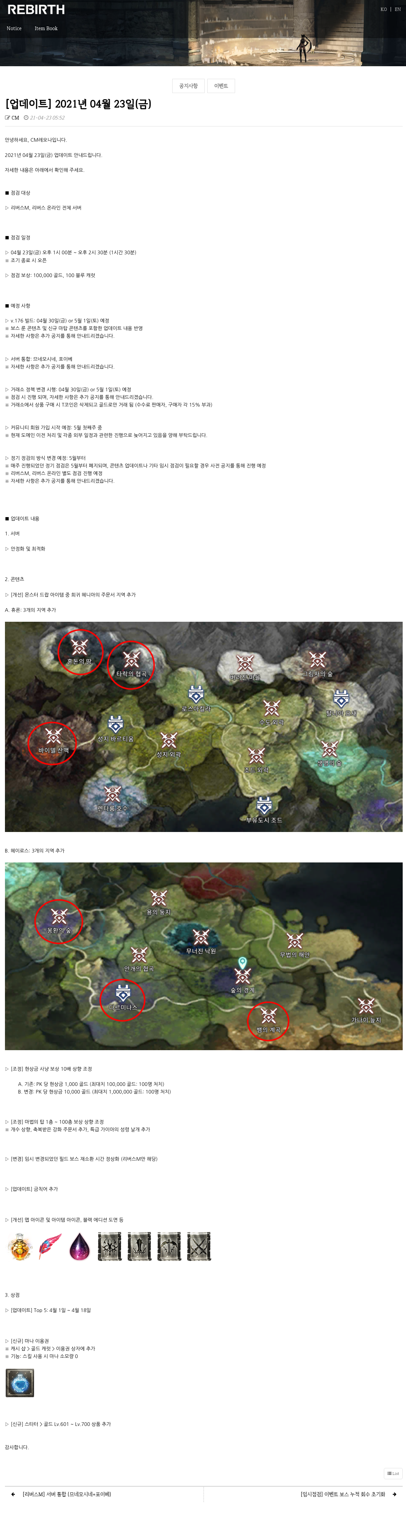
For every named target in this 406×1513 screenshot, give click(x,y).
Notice (14, 31)
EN (398, 9)
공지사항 (188, 85)
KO (384, 9)
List (393, 1433)
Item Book (46, 31)
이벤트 (221, 85)
